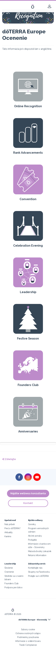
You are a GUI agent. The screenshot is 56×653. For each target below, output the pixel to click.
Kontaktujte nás (35, 567)
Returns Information (37, 555)
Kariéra (7, 536)
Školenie (8, 567)
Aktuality (8, 532)
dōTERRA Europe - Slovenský (32, 620)
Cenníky (32, 524)
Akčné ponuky (35, 535)
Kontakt (28, 503)
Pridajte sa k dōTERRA (38, 576)
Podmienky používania (28, 637)
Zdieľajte (9, 459)
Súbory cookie (28, 629)
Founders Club (11, 583)
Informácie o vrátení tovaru (28, 641)
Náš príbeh (9, 524)
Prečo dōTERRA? (12, 528)
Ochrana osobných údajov (28, 633)
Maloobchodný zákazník (40, 551)
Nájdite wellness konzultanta (28, 493)
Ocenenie (9, 572)
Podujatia (32, 539)
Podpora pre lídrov (13, 587)
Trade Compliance (28, 645)
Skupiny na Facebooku (39, 572)
